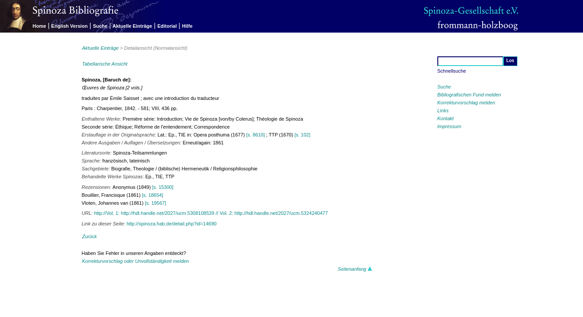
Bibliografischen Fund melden (469, 94)
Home (39, 26)
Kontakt (445, 118)
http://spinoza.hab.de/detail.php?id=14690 (172, 223)
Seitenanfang (355, 269)
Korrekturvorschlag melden (466, 102)
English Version (69, 26)
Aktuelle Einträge (132, 26)
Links (443, 110)
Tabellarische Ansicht (105, 63)
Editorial (167, 26)
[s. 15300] (162, 187)
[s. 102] (302, 134)
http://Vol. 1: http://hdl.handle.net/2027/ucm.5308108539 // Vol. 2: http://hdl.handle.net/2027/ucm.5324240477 (211, 213)
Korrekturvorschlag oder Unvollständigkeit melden (135, 261)
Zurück (89, 236)
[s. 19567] (155, 203)
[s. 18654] (152, 195)
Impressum (449, 126)
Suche (100, 26)
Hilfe (187, 26)
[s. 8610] (255, 134)
